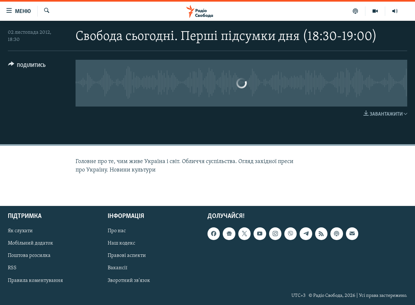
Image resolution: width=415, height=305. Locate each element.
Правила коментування (35, 280)
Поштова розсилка (29, 255)
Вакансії (117, 268)
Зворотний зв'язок (129, 280)
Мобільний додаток (30, 243)
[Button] (27, 66)
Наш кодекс (121, 243)
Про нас (117, 231)
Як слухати (20, 231)
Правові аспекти (127, 255)
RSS (12, 268)
